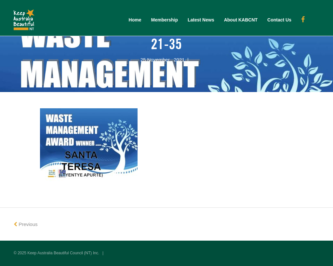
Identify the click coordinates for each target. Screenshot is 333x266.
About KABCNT (241, 19)
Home (135, 19)
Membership (164, 19)
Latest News (201, 19)
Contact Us (279, 19)
